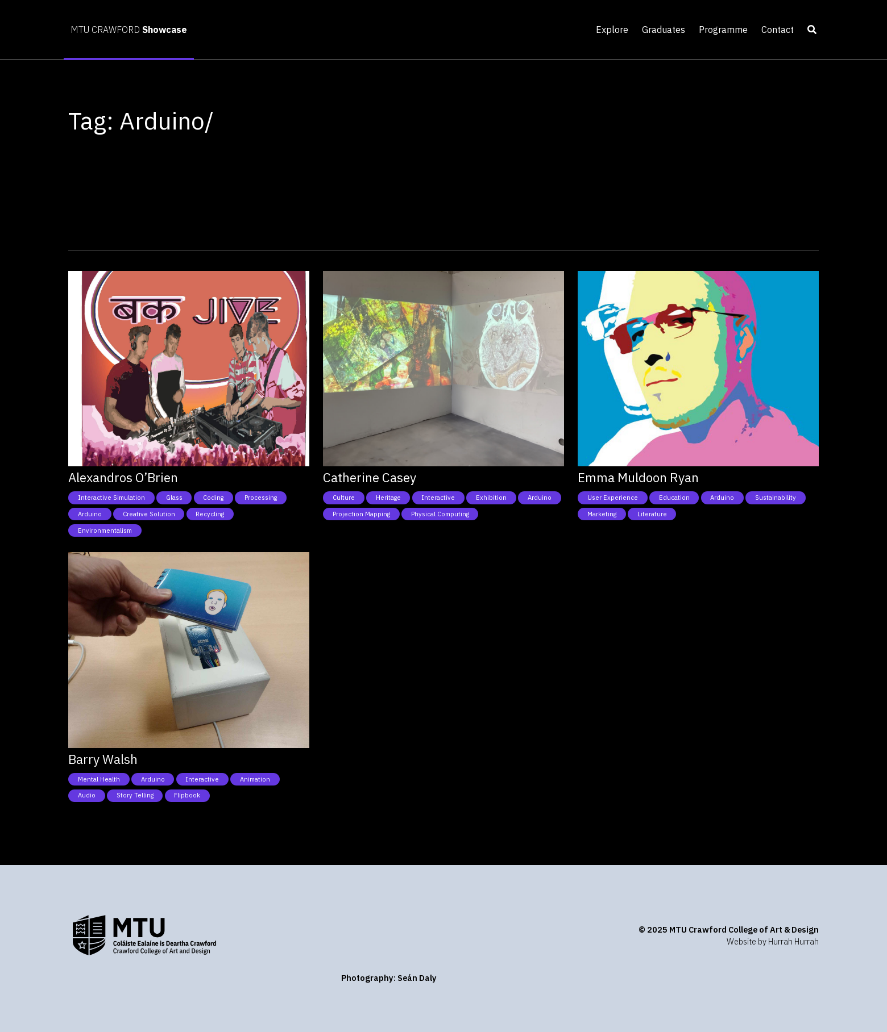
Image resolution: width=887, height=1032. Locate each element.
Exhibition (491, 498)
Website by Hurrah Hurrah (773, 941)
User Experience (612, 498)
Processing (260, 498)
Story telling (135, 795)
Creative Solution (149, 514)
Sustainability (775, 498)
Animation (255, 779)
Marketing (601, 514)
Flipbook (187, 795)
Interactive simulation (111, 498)
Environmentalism (105, 530)
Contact (777, 29)
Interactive (438, 498)
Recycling (210, 514)
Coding (213, 498)
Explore (612, 29)
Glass (174, 498)
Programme (723, 29)
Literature (652, 514)
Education (674, 498)
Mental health (99, 779)
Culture (344, 498)
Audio (87, 795)
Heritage (388, 498)
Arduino (90, 514)
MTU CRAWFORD (129, 29)
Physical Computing (440, 514)
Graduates (663, 29)
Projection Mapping (361, 514)
